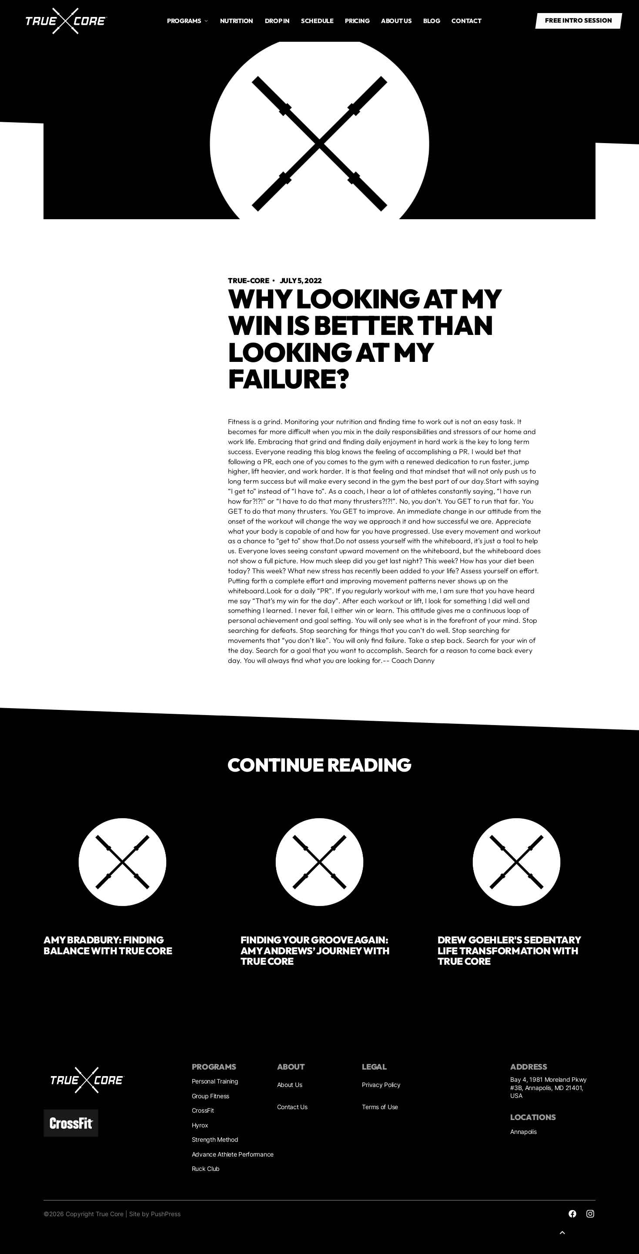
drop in (277, 21)
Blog (431, 21)
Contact (466, 21)
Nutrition (236, 21)
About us (396, 21)
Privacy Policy (381, 1084)
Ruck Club (206, 1168)
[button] (187, 21)
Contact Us (292, 1106)
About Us (289, 1084)
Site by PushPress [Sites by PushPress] (155, 1213)
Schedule (317, 21)
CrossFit (203, 1110)
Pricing (357, 21)
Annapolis (523, 1131)
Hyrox (200, 1125)
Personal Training (215, 1081)
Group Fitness (210, 1096)
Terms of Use (380, 1106)
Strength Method (215, 1139)
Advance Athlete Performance (233, 1154)
